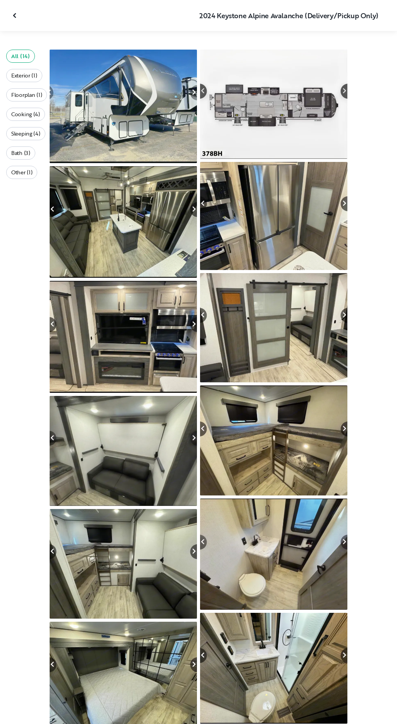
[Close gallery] (15, 15)
